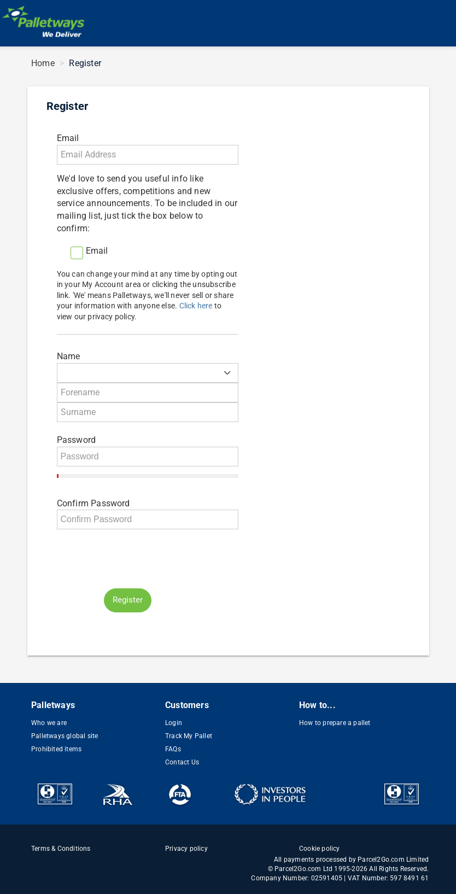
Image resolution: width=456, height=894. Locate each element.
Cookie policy (319, 848)
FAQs (173, 749)
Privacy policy (186, 848)
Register (128, 600)
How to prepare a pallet (335, 723)
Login (173, 723)
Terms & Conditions (61, 848)
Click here (196, 305)
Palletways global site (64, 736)
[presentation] (140, 558)
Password (76, 440)
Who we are (49, 723)
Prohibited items (56, 749)
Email (68, 138)
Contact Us (182, 762)
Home (43, 63)
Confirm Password (93, 503)
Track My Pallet (188, 736)
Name (68, 356)
